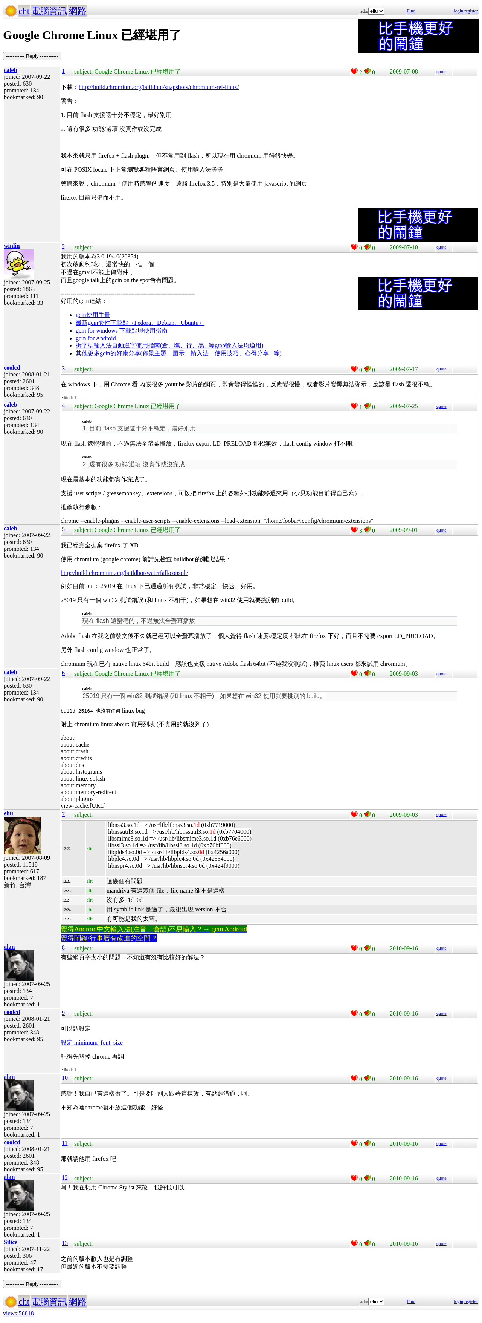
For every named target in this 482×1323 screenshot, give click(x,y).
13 (65, 1243)
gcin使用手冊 (93, 315)
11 (64, 1143)
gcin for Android (96, 338)
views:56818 (18, 1313)
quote (441, 71)
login (458, 11)
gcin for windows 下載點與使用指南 (122, 330)
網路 (78, 11)
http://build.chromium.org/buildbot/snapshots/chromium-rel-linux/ (159, 87)
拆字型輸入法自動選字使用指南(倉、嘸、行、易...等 (145, 345)
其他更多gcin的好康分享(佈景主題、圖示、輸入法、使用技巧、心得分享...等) (179, 353)
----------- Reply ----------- (32, 56)
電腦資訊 (49, 11)
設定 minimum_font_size (92, 1042)
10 (65, 1077)
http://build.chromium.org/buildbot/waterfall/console (124, 573)
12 (65, 1177)
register (471, 11)
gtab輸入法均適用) (239, 345)
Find (411, 11)
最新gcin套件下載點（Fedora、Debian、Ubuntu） (140, 323)
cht (23, 11)
